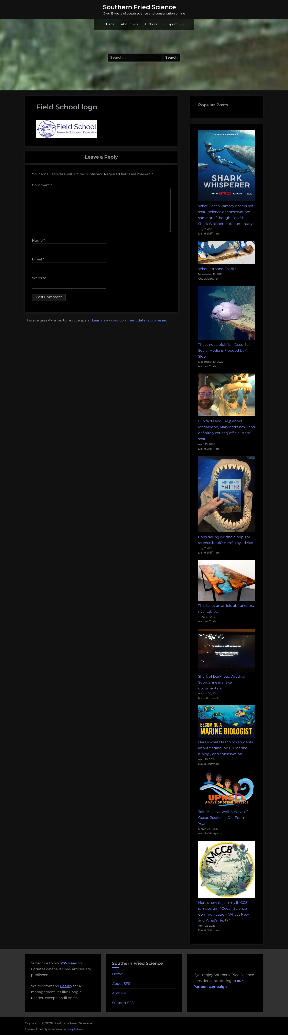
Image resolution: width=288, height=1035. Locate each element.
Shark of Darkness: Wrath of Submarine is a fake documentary (221, 682)
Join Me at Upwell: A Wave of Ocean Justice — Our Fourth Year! (223, 818)
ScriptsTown (75, 1029)
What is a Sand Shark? (217, 269)
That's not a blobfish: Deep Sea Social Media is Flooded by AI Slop (224, 350)
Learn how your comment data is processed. (130, 320)
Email (38, 259)
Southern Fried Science (139, 7)
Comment (42, 185)
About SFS (129, 24)
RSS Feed (68, 963)
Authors (150, 24)
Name (38, 240)
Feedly (66, 986)
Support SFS (173, 24)
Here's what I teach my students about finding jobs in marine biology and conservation (225, 748)
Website (39, 278)
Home (109, 24)
